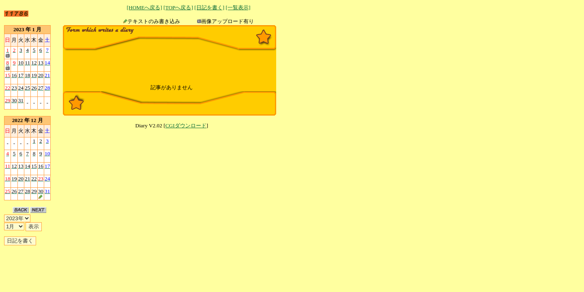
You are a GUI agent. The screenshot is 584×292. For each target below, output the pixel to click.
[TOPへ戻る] (178, 7)
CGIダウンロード (185, 125)
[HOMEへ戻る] (144, 7)
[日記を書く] (209, 7)
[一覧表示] (237, 7)
